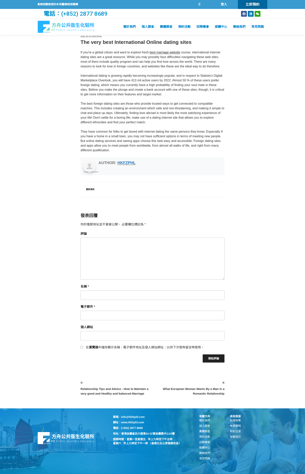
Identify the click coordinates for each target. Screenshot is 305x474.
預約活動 (184, 26)
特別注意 (235, 431)
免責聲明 (235, 425)
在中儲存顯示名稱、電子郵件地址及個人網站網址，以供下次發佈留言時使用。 (145, 347)
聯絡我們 (239, 26)
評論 (84, 233)
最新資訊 (90, 189)
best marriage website (165, 52)
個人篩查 (148, 26)
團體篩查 (166, 26)
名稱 (85, 286)
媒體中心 (221, 26)
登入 (224, 4)
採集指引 (235, 436)
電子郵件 (88, 306)
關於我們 (129, 26)
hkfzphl (97, 36)
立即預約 (252, 4)
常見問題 (257, 26)
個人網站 (87, 327)
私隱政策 (235, 420)
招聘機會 (202, 26)
